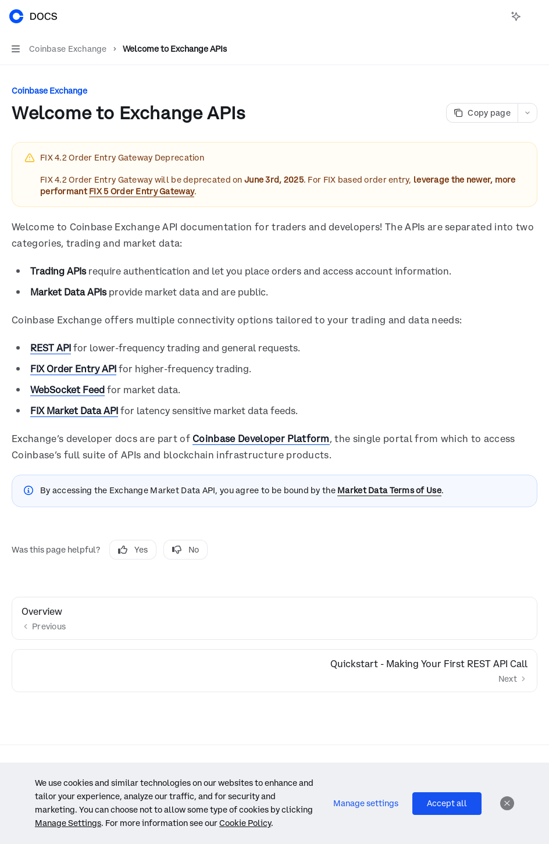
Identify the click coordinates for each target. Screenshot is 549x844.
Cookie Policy (245, 823)
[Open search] (494, 16)
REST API (50, 348)
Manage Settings (68, 823)
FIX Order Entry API (73, 369)
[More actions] (534, 16)
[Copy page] (482, 113)
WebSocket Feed (67, 390)
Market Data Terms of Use (389, 490)
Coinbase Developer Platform (261, 438)
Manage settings (365, 803)
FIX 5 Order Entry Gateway (141, 191)
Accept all (447, 803)
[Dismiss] (507, 803)
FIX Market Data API (74, 410)
